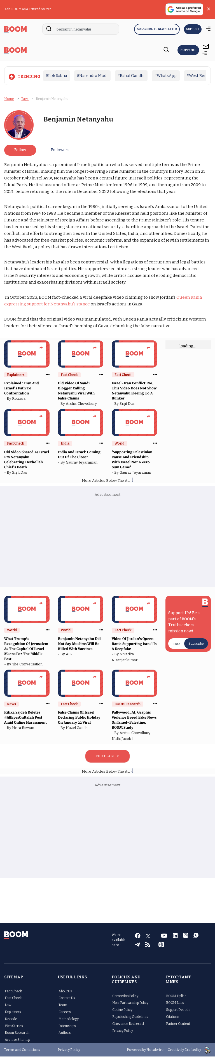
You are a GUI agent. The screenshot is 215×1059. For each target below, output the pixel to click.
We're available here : (119, 942)
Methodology (68, 1021)
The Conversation (28, 667)
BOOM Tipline (176, 998)
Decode (11, 1021)
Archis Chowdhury (82, 406)
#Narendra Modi (92, 75)
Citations (172, 1019)
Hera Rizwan (24, 730)
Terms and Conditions (22, 1052)
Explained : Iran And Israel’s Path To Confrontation (21, 391)
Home (9, 99)
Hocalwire (154, 1052)
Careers (65, 1014)
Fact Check (13, 994)
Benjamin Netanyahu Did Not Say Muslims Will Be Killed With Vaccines (79, 646)
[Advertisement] (107, 545)
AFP (70, 656)
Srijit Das (128, 406)
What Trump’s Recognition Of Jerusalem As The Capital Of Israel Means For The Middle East (26, 651)
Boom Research (17, 1035)
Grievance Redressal (128, 1026)
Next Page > (107, 758)
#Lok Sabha (56, 75)
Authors (65, 1035)
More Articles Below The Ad (107, 483)
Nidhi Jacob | (123, 741)
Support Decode (178, 1012)
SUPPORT (192, 29)
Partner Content (178, 1026)
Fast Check (13, 1001)
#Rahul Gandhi (130, 75)
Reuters (19, 401)
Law (8, 1007)
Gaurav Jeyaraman (82, 465)
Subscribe (196, 646)
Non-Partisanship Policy (130, 1005)
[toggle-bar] (204, 54)
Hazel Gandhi (78, 730)
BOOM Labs (175, 1005)
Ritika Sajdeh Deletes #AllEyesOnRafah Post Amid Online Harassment (26, 720)
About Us (65, 994)
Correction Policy (125, 998)
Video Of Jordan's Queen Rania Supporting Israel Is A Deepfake (134, 646)
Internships (67, 1028)
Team (63, 1007)
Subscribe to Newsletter (157, 29)
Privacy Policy (122, 1033)
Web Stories (14, 1028)
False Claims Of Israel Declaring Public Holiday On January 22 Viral (79, 720)
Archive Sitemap (17, 1042)
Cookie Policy (122, 1012)
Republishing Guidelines (130, 1019)
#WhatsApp (165, 75)
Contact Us (67, 1001)
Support (190, 50)
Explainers (13, 1014)
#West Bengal (199, 75)
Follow (20, 152)
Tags (25, 99)
